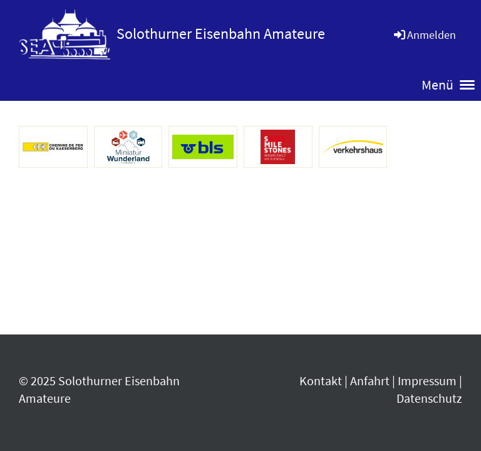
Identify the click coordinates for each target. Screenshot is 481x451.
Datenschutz (429, 398)
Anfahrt (370, 380)
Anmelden (424, 35)
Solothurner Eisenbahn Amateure (220, 33)
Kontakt (320, 380)
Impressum (427, 380)
